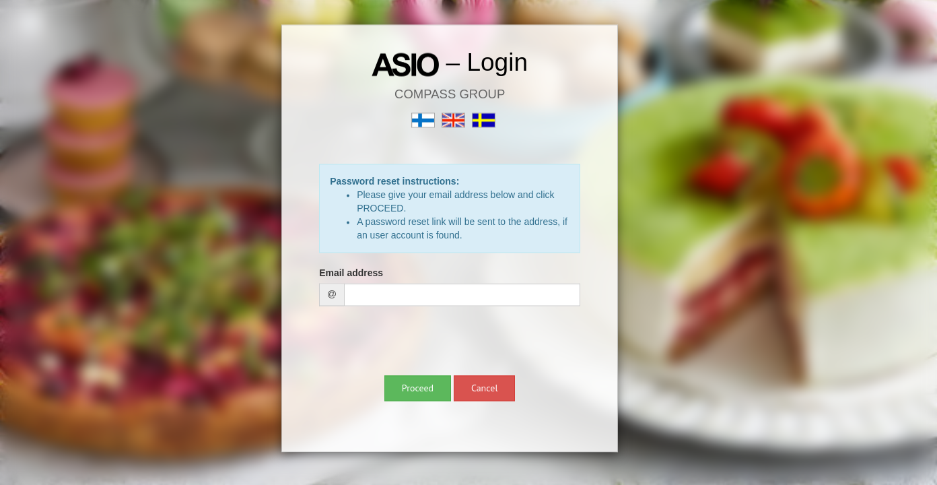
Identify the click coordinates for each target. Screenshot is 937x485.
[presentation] (421, 343)
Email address (351, 273)
